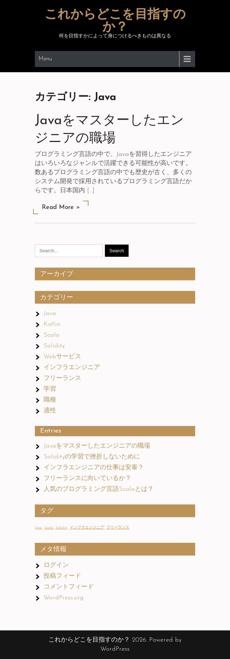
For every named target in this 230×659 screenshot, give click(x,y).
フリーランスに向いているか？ (87, 478)
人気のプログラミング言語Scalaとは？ (99, 489)
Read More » (61, 207)
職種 (50, 400)
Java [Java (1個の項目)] (38, 528)
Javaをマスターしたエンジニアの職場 (97, 446)
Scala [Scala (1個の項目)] (48, 528)
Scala (52, 335)
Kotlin (52, 324)
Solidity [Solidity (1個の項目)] (61, 528)
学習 (50, 389)
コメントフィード (69, 587)
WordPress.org (64, 597)
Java (50, 313)
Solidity (54, 346)
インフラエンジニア (72, 367)
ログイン (56, 565)
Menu (45, 59)
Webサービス (62, 356)
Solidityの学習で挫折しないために (92, 457)
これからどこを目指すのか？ (115, 21)
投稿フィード (62, 576)
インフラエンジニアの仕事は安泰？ (94, 467)
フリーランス (62, 378)
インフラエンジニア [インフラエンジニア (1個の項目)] (87, 528)
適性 (50, 410)
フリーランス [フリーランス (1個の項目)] (117, 528)
